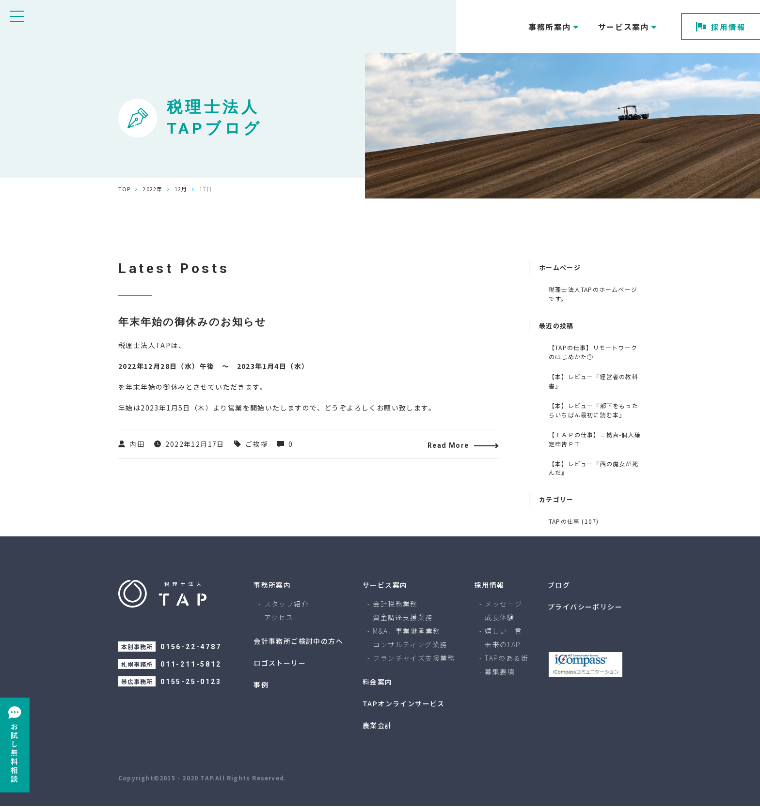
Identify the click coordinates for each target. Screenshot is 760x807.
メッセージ (503, 604)
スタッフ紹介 (286, 604)
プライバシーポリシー (585, 607)
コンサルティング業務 (410, 645)
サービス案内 (385, 586)
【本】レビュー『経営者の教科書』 (593, 381)
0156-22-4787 (191, 648)
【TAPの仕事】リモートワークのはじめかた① (593, 352)
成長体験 (500, 618)
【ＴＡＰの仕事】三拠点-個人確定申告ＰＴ (595, 439)
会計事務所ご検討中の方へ (298, 642)
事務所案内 (272, 586)
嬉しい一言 (503, 632)
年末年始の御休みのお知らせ (196, 322)
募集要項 (500, 672)
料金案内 (378, 682)
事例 (261, 685)
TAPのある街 (506, 659)
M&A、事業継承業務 (406, 632)
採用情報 (721, 27)
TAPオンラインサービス (404, 704)
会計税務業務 (395, 604)
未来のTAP (503, 645)
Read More (451, 446)
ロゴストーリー (279, 664)
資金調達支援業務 (402, 618)
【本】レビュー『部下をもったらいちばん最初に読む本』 (593, 410)
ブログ (559, 586)
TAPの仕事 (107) (574, 521)
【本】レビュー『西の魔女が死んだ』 (593, 468)
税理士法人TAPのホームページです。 (593, 294)
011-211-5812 (191, 665)
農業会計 (378, 726)
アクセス (279, 618)
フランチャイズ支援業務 (414, 659)
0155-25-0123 (191, 682)
